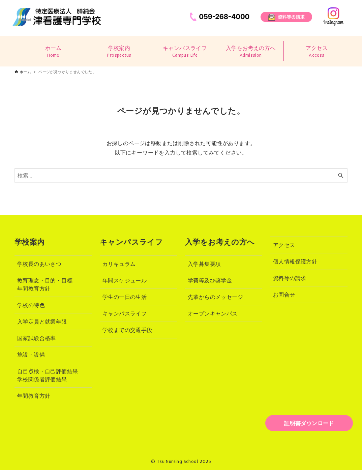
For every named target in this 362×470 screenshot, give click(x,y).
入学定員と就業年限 (42, 321)
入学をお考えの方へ (251, 51)
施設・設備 (31, 354)
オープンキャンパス (213, 313)
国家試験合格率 (36, 338)
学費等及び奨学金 (210, 280)
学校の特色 (31, 305)
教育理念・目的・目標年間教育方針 (44, 284)
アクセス (316, 51)
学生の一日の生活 (124, 297)
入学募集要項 (204, 263)
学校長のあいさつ (39, 263)
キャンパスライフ (185, 51)
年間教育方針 (33, 395)
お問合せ (284, 294)
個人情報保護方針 (295, 261)
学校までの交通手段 (127, 330)
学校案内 (119, 51)
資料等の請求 (289, 278)
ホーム (53, 51)
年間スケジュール (124, 280)
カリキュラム (118, 263)
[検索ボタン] (341, 175)
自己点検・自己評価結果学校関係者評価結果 (47, 375)
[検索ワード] (181, 175)
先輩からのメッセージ (215, 297)
